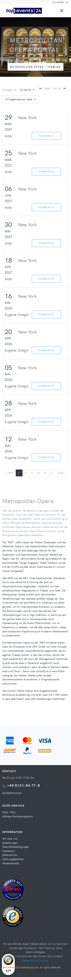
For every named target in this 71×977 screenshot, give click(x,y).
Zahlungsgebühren (13, 859)
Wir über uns (9, 838)
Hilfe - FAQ (8, 812)
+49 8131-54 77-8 (23, 785)
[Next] (60, 473)
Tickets (46, 135)
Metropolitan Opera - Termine (35, 66)
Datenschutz (9, 855)
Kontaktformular (12, 793)
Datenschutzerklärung (35, 960)
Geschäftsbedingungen (15, 846)
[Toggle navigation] (62, 10)
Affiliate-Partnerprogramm (17, 816)
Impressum (8, 851)
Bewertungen (10, 842)
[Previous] (10, 473)
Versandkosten (10, 863)
